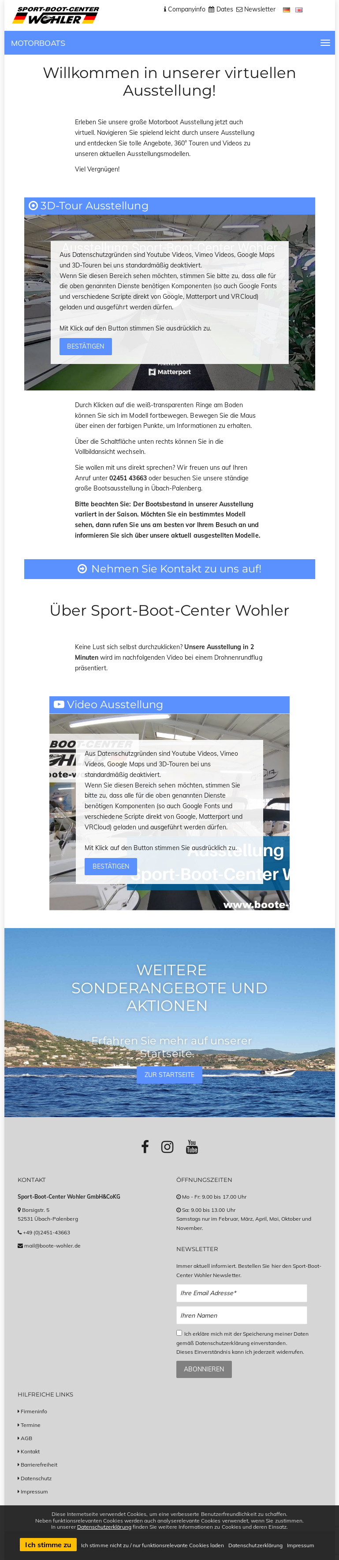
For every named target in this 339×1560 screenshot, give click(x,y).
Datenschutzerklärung (104, 1526)
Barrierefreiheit (39, 1464)
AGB (26, 1438)
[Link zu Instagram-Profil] (167, 1146)
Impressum (34, 1491)
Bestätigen (85, 346)
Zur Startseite (170, 1075)
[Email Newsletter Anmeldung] (241, 1293)
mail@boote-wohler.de (52, 1245)
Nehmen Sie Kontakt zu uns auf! (169, 568)
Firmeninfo (34, 1411)
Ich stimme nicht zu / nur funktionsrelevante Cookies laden (152, 1545)
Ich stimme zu (48, 1544)
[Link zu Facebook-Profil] (145, 1146)
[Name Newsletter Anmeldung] (241, 1315)
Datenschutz (36, 1478)
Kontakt (30, 1451)
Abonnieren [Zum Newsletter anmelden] (204, 1369)
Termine (31, 1425)
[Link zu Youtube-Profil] (192, 1146)
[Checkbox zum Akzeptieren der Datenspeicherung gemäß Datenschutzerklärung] (179, 1333)
